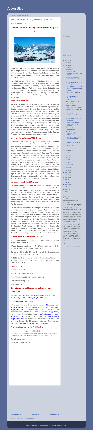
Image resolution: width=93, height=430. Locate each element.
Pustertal (54, 333)
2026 (66, 58)
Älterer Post (54, 414)
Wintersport (41, 335)
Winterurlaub (48, 335)
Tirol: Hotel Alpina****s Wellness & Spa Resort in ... (73, 115)
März (67, 162)
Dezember (69, 67)
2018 (66, 179)
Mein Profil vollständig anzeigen (71, 246)
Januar (68, 167)
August (68, 150)
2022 (66, 170)
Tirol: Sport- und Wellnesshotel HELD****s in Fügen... (74, 73)
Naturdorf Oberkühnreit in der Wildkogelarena (74, 83)
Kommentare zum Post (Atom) (25, 418)
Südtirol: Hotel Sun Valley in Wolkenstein (73, 119)
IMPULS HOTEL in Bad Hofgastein (72, 102)
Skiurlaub (29, 335)
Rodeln (13, 335)
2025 (66, 60)
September (69, 148)
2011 (66, 191)
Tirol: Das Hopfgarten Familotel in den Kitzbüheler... (72, 133)
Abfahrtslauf (18, 333)
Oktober (68, 145)
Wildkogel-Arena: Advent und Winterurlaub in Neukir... (74, 110)
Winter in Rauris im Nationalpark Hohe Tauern (74, 106)
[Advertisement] (34, 399)
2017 (66, 182)
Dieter (66, 198)
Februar (68, 164)
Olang (49, 333)
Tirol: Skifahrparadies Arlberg (74, 86)
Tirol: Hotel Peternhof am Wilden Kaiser (73, 128)
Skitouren (23, 335)
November (69, 69)
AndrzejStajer (51, 425)
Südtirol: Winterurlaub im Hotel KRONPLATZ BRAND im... (72, 124)
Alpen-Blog (15, 8)
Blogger (64, 425)
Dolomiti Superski (27, 333)
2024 (66, 62)
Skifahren (17, 335)
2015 (66, 187)
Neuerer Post (16, 414)
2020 (66, 175)
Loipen (45, 333)
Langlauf (40, 333)
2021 (66, 172)
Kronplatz (35, 333)
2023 (66, 65)
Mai (67, 157)
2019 (66, 177)
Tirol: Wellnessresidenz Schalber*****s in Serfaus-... (72, 98)
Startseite (35, 414)
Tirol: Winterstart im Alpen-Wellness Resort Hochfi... (73, 141)
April (67, 160)
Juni (67, 155)
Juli (67, 152)
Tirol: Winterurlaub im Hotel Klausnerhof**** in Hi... (73, 137)
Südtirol (35, 335)
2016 (66, 184)
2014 (66, 189)
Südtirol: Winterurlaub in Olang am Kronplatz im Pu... (73, 78)
